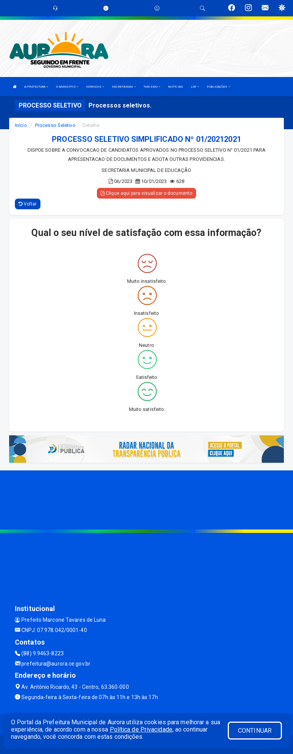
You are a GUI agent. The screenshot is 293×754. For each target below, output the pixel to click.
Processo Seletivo (55, 125)
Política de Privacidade (141, 729)
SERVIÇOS (95, 86)
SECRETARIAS (124, 86)
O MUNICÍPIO (67, 86)
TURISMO (151, 86)
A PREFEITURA (36, 86)
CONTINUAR (255, 730)
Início (21, 125)
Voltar (28, 204)
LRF (195, 86)
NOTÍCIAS (175, 86)
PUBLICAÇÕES (218, 86)
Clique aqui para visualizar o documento (146, 193)
